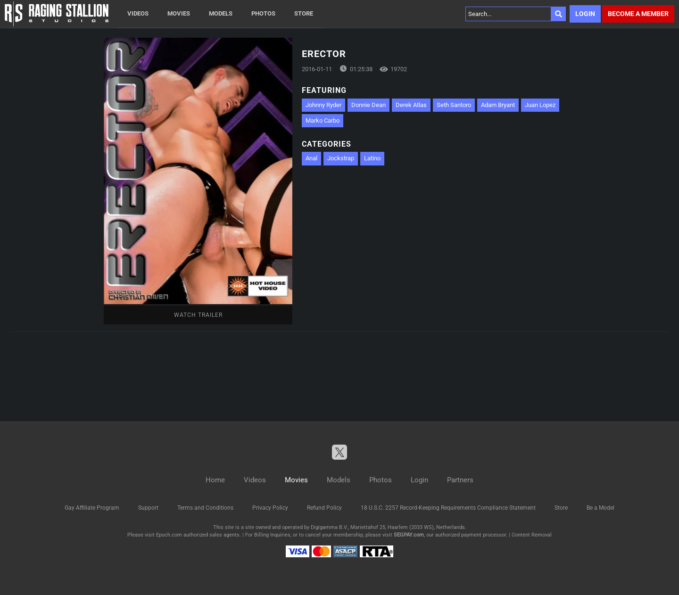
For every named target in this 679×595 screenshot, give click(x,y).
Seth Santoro (454, 104)
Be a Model (600, 507)
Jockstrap (340, 158)
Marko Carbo (323, 120)
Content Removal (532, 535)
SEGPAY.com (409, 535)
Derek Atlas (411, 104)
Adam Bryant (498, 104)
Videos (138, 13)
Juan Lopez (540, 104)
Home (215, 480)
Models (220, 13)
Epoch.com (169, 535)
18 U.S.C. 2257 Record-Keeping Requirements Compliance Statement (448, 507)
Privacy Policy (270, 507)
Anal (311, 158)
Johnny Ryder (323, 104)
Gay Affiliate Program (92, 507)
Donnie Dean (368, 104)
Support (148, 507)
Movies (178, 13)
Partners (460, 480)
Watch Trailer (198, 315)
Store (303, 13)
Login (585, 13)
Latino (372, 158)
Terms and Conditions (205, 507)
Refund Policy (324, 507)
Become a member (638, 13)
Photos (263, 13)
